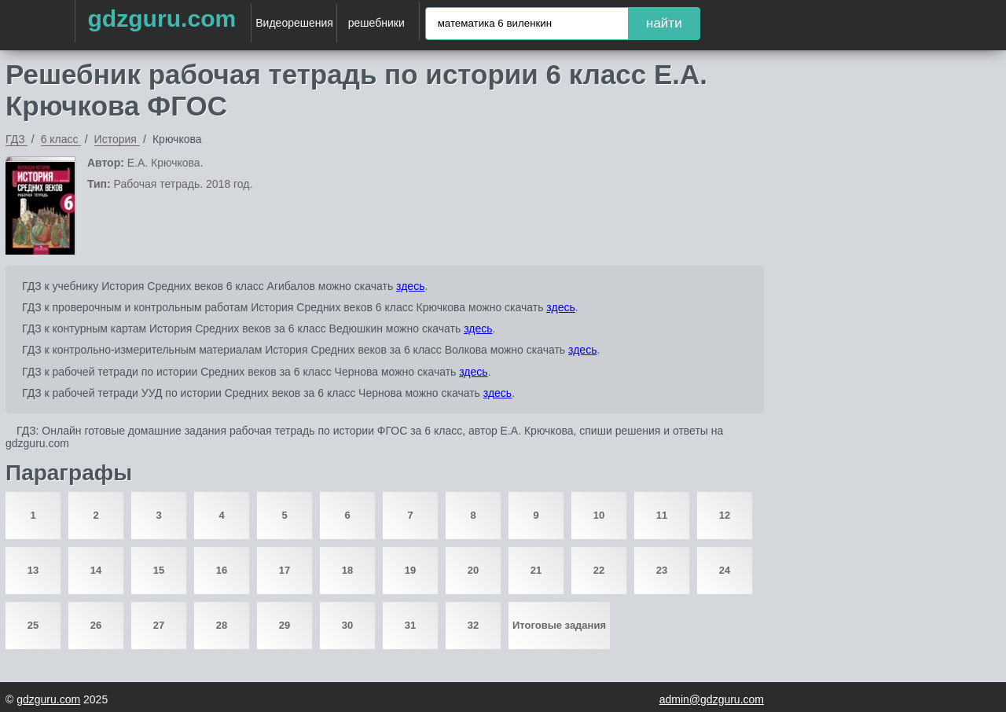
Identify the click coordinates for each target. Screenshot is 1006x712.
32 (473, 625)
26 (95, 625)
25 (33, 625)
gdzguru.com (161, 18)
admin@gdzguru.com (711, 699)
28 (221, 625)
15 (158, 570)
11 (661, 515)
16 (221, 570)
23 (661, 570)
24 (724, 570)
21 (536, 570)
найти (664, 23)
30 (347, 625)
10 (598, 515)
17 (284, 570)
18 (347, 570)
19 (410, 570)
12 (724, 515)
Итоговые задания (559, 625)
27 (158, 625)
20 (473, 570)
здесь (410, 286)
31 (410, 625)
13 (33, 570)
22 (598, 570)
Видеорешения (294, 23)
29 (284, 625)
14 (95, 570)
